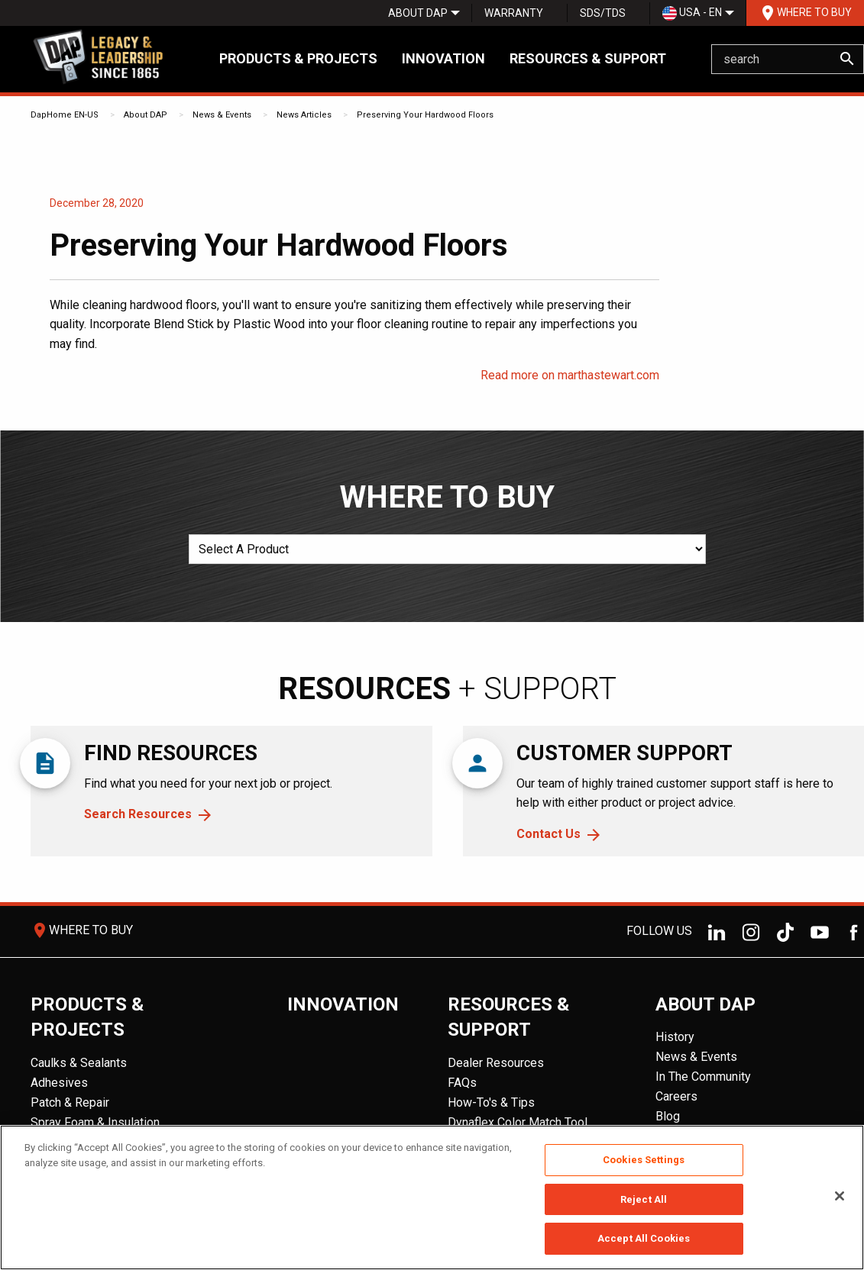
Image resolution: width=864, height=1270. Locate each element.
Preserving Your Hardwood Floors (425, 115)
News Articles (304, 115)
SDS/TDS (603, 13)
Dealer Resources (496, 1063)
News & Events (222, 115)
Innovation (443, 58)
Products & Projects (298, 58)
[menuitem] (418, 13)
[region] (432, 1197)
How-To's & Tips (491, 1102)
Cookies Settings (643, 1159)
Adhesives (59, 1082)
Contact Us (548, 834)
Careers (676, 1096)
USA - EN (692, 13)
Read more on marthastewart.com (570, 375)
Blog (667, 1116)
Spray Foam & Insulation (95, 1122)
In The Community (703, 1076)
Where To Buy (805, 13)
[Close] (839, 1196)
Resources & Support (588, 58)
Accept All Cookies (643, 1238)
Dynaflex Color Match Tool (517, 1122)
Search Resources (138, 814)
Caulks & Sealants (79, 1063)
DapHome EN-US (65, 115)
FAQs (462, 1082)
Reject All (643, 1199)
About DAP (418, 13)
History (674, 1037)
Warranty (513, 13)
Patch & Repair (70, 1102)
